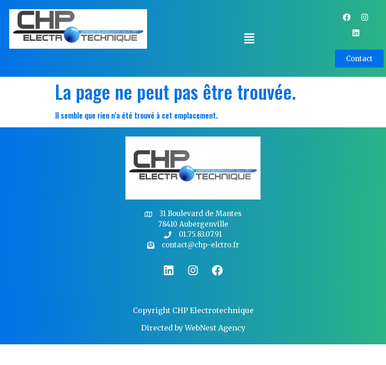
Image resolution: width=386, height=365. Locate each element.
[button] (249, 38)
